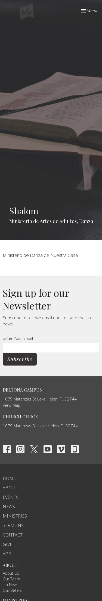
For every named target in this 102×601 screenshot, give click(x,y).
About (10, 488)
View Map (11, 405)
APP (7, 554)
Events (10, 497)
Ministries (15, 516)
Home (9, 478)
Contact (13, 535)
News (9, 507)
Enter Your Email (18, 338)
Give (7, 544)
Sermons (13, 525)
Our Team (11, 578)
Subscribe (19, 359)
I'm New (10, 584)
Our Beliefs (12, 590)
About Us (11, 573)
